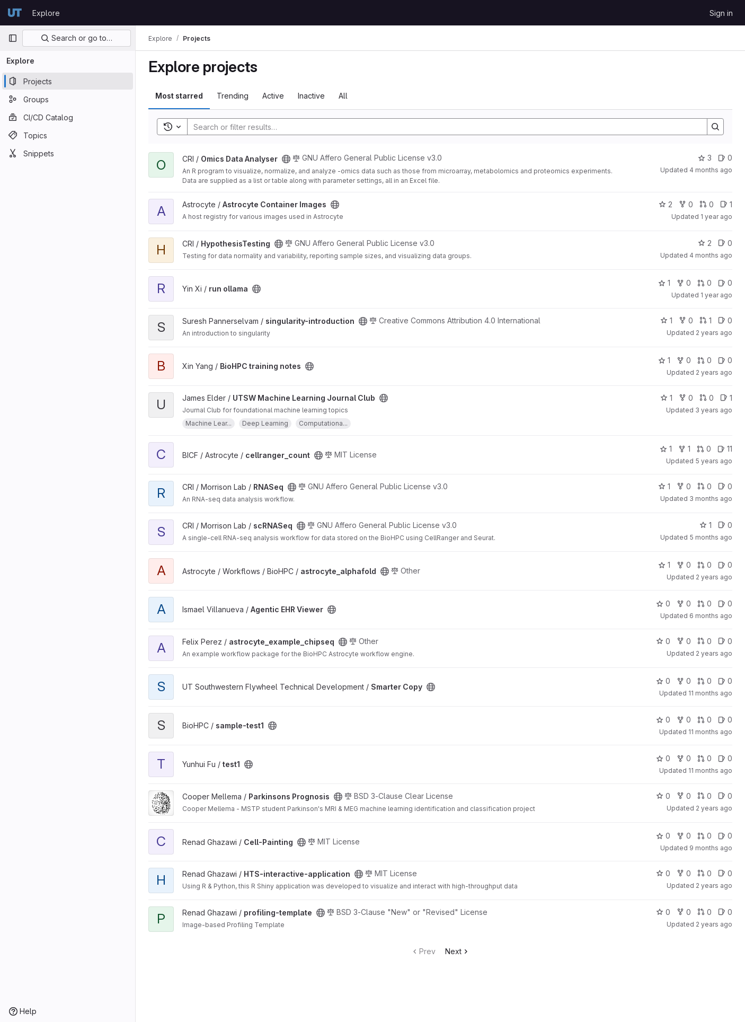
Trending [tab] (233, 95)
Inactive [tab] (311, 95)
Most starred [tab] (179, 95)
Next (457, 951)
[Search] (441, 126)
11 (724, 448)
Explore (46, 12)
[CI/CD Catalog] (67, 117)
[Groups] (67, 99)
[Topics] (67, 135)
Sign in (721, 12)
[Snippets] (67, 153)
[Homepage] (15, 12)
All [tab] (343, 95)
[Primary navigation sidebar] (12, 38)
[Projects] (67, 81)
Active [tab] (273, 95)
